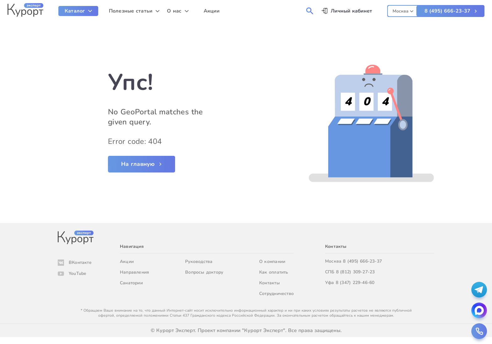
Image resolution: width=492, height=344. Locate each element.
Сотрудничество (276, 294)
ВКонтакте (80, 262)
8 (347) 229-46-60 (355, 283)
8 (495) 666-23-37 (447, 11)
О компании (272, 262)
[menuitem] (78, 11)
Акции (127, 262)
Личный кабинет (351, 11)
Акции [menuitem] (212, 11)
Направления (134, 272)
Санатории (131, 283)
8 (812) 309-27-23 (355, 272)
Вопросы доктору (204, 272)
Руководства (198, 262)
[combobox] (403, 10)
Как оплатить (273, 272)
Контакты (269, 283)
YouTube (77, 273)
